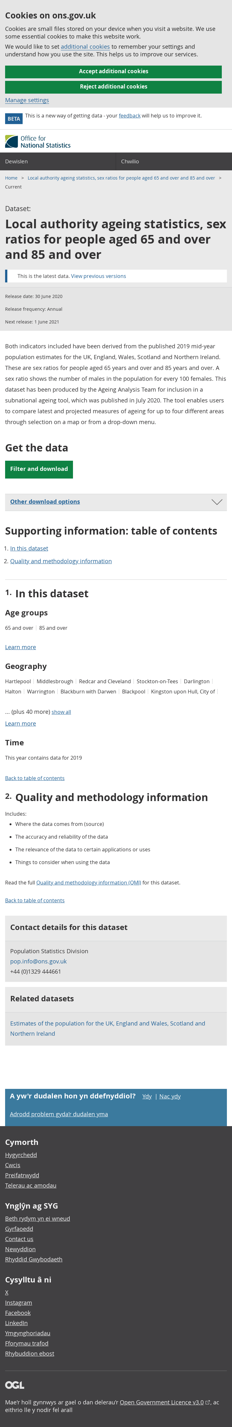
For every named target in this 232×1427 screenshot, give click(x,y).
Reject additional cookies (113, 86)
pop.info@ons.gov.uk (38, 961)
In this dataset (29, 548)
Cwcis (12, 1165)
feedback (130, 115)
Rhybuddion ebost (29, 1353)
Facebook (18, 1313)
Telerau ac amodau (30, 1185)
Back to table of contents (35, 778)
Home (12, 178)
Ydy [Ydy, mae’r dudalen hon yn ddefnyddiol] (147, 1096)
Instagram (18, 1302)
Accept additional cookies (113, 71)
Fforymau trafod (26, 1343)
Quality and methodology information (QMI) (88, 882)
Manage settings (27, 100)
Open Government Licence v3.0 (162, 1402)
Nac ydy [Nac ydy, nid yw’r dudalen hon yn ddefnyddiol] (170, 1096)
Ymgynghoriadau (27, 1333)
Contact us (19, 1239)
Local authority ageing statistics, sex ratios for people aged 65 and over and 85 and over (122, 178)
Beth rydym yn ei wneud (37, 1218)
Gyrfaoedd (19, 1228)
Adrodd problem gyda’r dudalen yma (59, 1114)
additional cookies (85, 46)
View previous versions (98, 276)
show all (61, 711)
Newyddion (20, 1249)
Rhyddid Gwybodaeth (33, 1259)
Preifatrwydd (22, 1175)
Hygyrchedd (21, 1155)
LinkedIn (16, 1323)
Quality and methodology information (61, 561)
